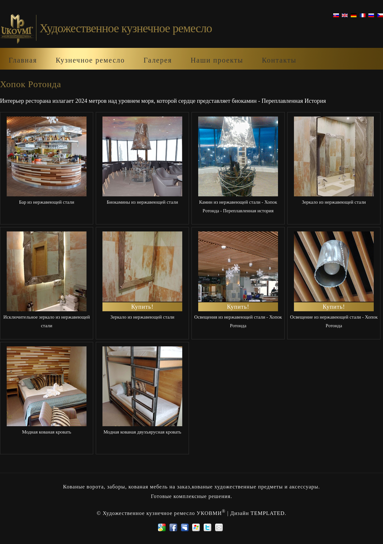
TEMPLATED (268, 513)
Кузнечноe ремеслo (90, 60)
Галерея (158, 60)
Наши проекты (217, 60)
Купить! (142, 306)
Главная (23, 60)
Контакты (279, 60)
